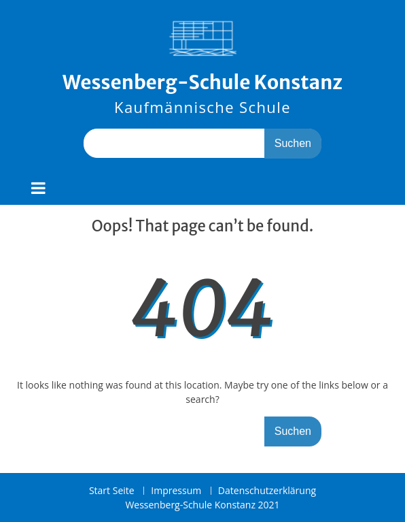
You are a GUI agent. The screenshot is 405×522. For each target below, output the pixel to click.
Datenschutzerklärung (267, 491)
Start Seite (112, 491)
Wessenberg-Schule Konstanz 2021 (202, 504)
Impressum (176, 491)
